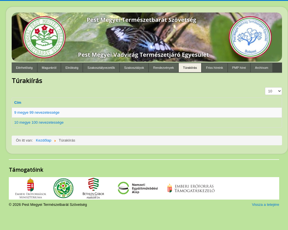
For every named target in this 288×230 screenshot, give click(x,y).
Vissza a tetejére (265, 204)
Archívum (261, 67)
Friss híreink (214, 67)
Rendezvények (163, 67)
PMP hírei (239, 67)
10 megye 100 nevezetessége (38, 122)
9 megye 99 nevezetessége (36, 112)
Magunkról (49, 67)
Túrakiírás (190, 67)
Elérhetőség (24, 67)
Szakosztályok (134, 67)
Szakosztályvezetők (101, 67)
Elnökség (71, 67)
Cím (17, 102)
